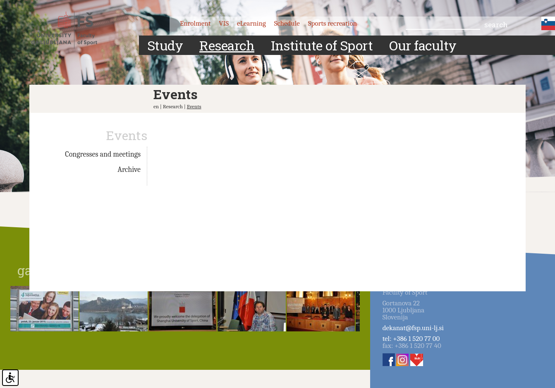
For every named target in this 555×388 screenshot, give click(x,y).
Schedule (287, 23)
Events (194, 106)
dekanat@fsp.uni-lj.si (413, 328)
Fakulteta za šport (71, 30)
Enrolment (195, 23)
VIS (224, 23)
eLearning (251, 23)
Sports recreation (332, 23)
